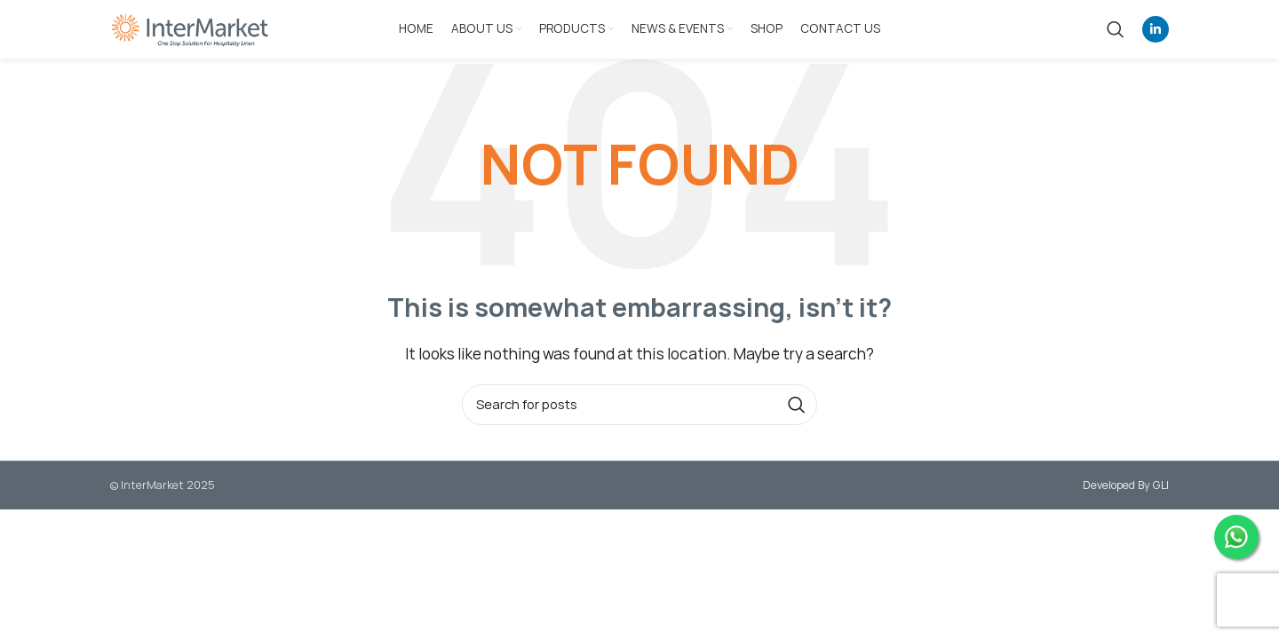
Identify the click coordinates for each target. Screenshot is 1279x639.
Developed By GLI (1126, 485)
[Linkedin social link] (1155, 29)
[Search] (1115, 29)
